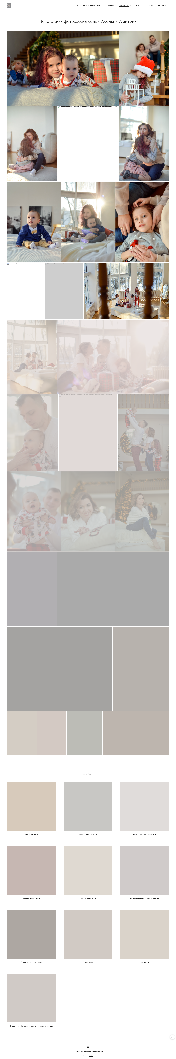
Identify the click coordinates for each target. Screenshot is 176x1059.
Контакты (162, 5)
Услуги (139, 5)
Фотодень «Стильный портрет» (89, 5)
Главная (111, 5)
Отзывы (150, 5)
